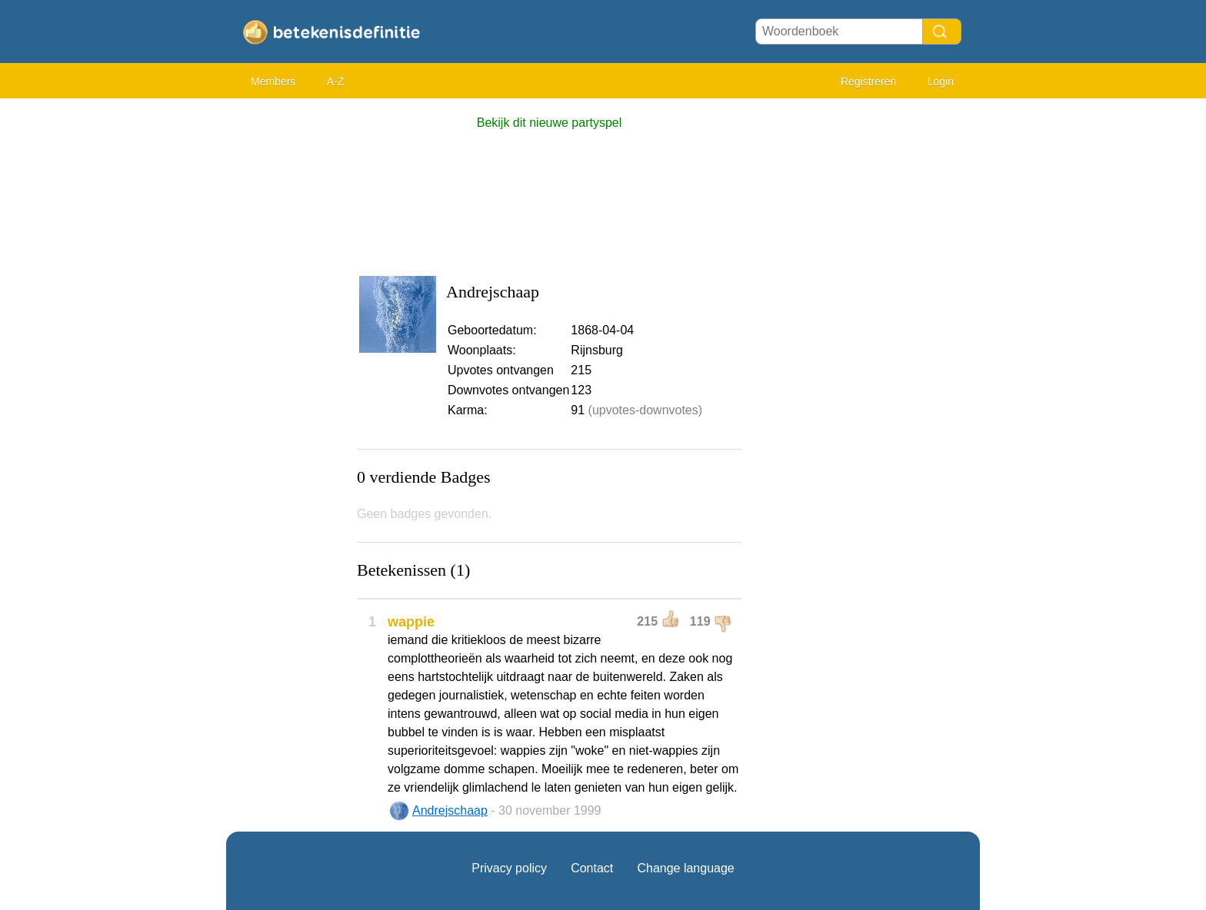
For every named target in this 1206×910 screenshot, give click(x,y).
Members (273, 81)
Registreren (868, 81)
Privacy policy (509, 868)
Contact (592, 868)
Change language (685, 868)
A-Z (336, 81)
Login (941, 81)
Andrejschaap (450, 810)
